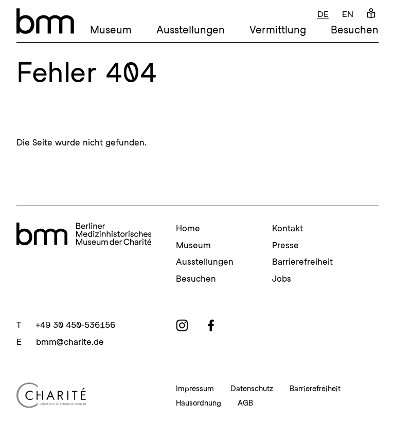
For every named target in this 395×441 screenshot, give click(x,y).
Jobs (281, 278)
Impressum (195, 388)
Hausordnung (198, 403)
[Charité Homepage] (83, 395)
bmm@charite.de (70, 342)
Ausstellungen (190, 30)
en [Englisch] (347, 14)
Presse (285, 245)
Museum (111, 30)
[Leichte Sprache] (371, 14)
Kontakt (287, 228)
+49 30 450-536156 (75, 325)
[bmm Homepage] (83, 235)
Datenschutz (251, 388)
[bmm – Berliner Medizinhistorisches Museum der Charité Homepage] (45, 21)
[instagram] (182, 325)
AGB (245, 403)
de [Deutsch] (323, 14)
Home (188, 228)
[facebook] (211, 325)
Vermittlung (277, 30)
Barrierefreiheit (302, 261)
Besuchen (355, 30)
